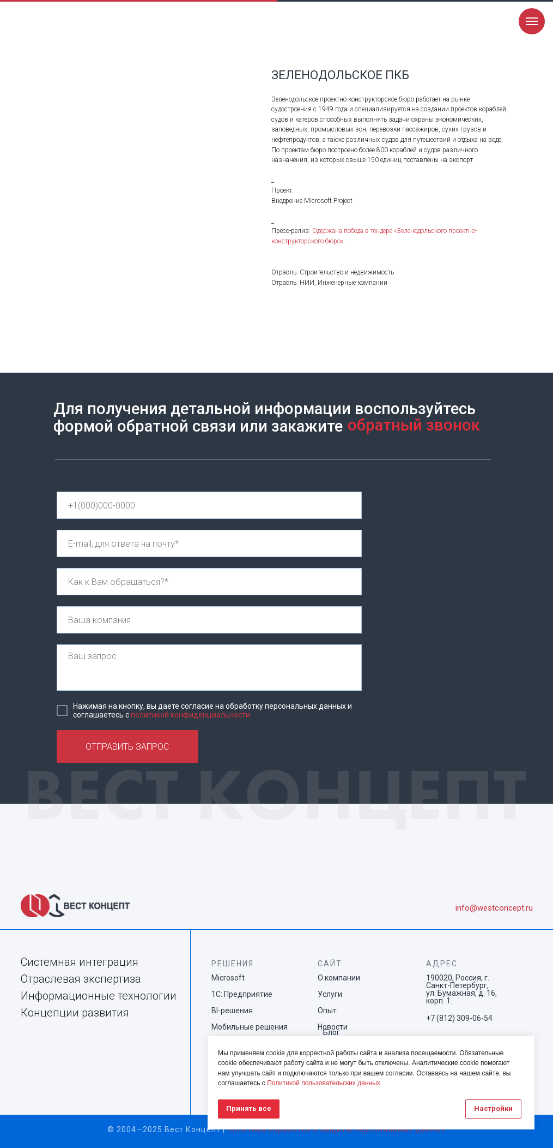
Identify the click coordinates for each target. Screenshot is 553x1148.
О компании (339, 977)
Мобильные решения (249, 1027)
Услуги (330, 994)
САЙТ (330, 963)
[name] (209, 581)
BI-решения (232, 1010)
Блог (331, 1032)
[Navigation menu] (532, 21)
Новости (333, 1027)
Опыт (327, 1010)
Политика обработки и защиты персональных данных (336, 1129)
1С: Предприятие (241, 994)
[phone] (209, 505)
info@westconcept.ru (494, 908)
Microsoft (228, 977)
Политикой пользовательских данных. (324, 1083)
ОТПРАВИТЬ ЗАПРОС (127, 747)
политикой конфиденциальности (190, 714)
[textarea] (209, 667)
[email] (209, 543)
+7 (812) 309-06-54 (459, 1018)
